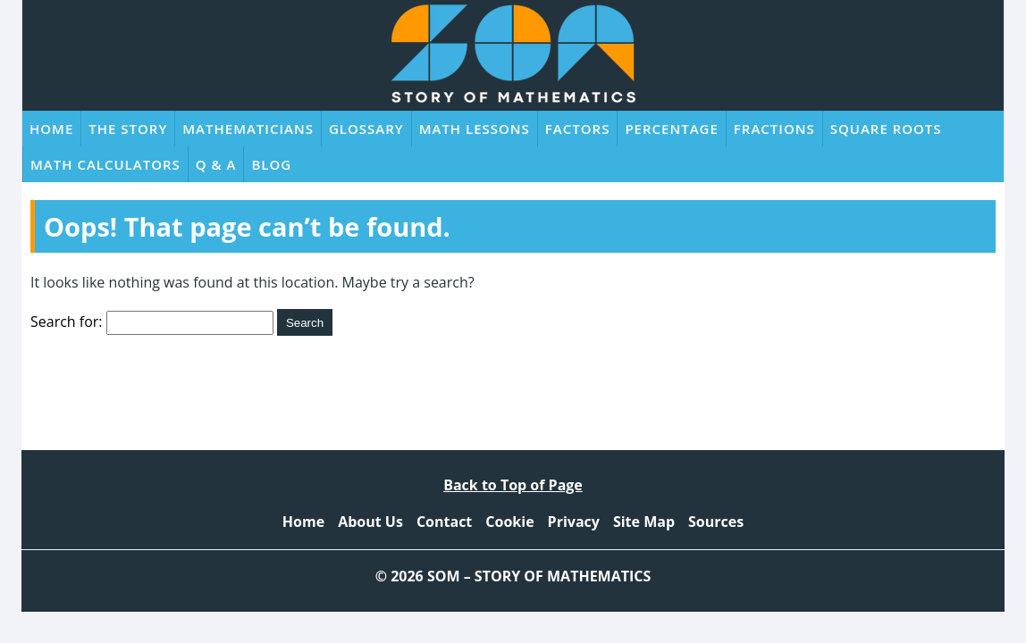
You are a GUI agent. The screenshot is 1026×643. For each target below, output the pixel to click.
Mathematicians (248, 129)
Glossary (366, 129)
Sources (716, 521)
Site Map (644, 521)
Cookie (509, 521)
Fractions (774, 129)
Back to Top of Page (513, 485)
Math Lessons (474, 129)
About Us (370, 521)
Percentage (671, 129)
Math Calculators (105, 164)
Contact (444, 521)
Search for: (66, 321)
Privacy (574, 521)
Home (51, 129)
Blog (271, 164)
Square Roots (886, 129)
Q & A (216, 164)
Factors (577, 129)
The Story (127, 129)
